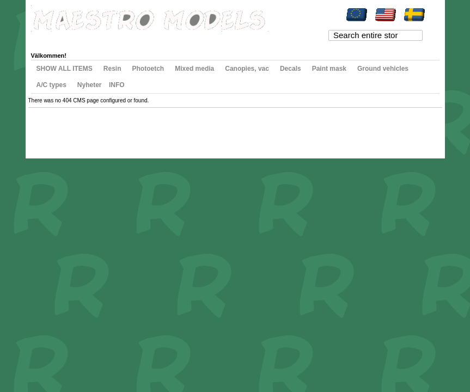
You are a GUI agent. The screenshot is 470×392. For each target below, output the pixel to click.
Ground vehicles (382, 68)
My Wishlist (96, 39)
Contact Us (166, 128)
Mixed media (194, 68)
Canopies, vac (247, 68)
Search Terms (82, 128)
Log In (222, 39)
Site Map (51, 128)
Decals (290, 68)
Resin (112, 68)
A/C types (51, 85)
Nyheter (89, 85)
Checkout (162, 39)
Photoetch (148, 68)
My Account (56, 39)
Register (194, 39)
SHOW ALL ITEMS (64, 68)
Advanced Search (126, 128)
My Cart (130, 39)
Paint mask (329, 68)
